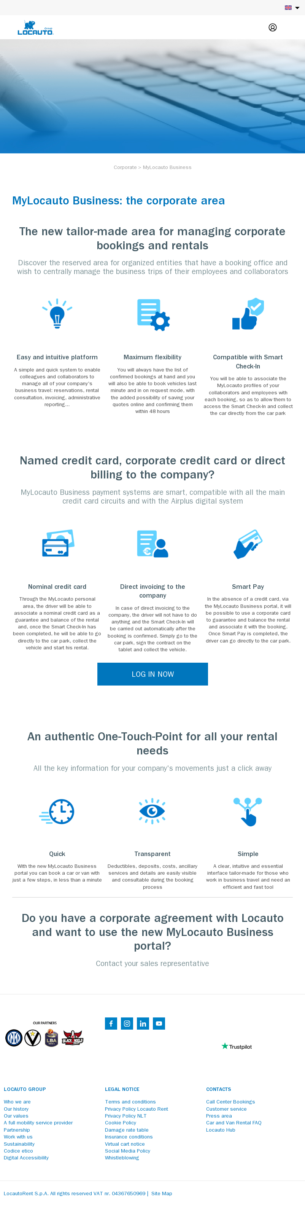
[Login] (272, 27)
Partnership (17, 1130)
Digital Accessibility (26, 1158)
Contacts (218, 1089)
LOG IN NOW (153, 675)
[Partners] (44, 1052)
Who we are (17, 1102)
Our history (16, 1109)
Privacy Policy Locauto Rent (136, 1109)
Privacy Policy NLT (126, 1116)
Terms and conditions (130, 1102)
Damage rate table (127, 1130)
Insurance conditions (129, 1137)
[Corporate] (125, 168)
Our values (16, 1116)
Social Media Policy (127, 1151)
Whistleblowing (122, 1158)
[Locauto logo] (35, 27)
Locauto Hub (220, 1130)
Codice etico (18, 1151)
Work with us (18, 1137)
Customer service (226, 1109)
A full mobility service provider (38, 1123)
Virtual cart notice (125, 1144)
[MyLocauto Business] (167, 168)
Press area (219, 1116)
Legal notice (122, 1089)
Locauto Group (25, 1089)
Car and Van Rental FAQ (234, 1123)
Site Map (161, 1194)
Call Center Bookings (230, 1102)
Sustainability (19, 1144)
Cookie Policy (120, 1123)
